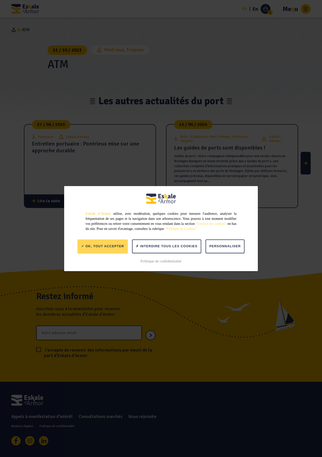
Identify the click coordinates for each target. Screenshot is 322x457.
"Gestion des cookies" (211, 224)
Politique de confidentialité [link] (161, 261)
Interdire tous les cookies (166, 246)
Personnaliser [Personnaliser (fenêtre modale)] (225, 246)
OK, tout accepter (102, 246)
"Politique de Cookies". (181, 229)
